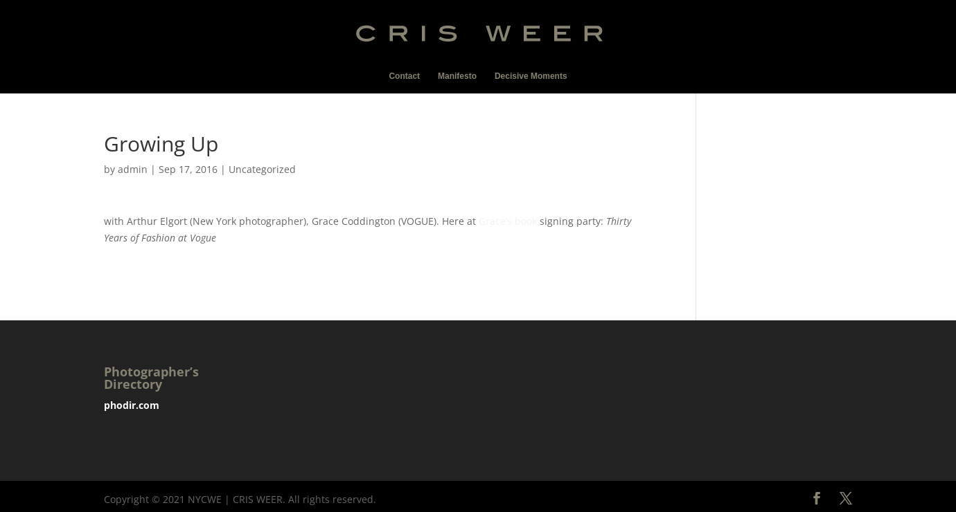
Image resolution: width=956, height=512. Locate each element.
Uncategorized (262, 169)
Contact (404, 76)
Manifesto (457, 76)
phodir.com (131, 405)
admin (133, 169)
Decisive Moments (531, 76)
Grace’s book (508, 221)
